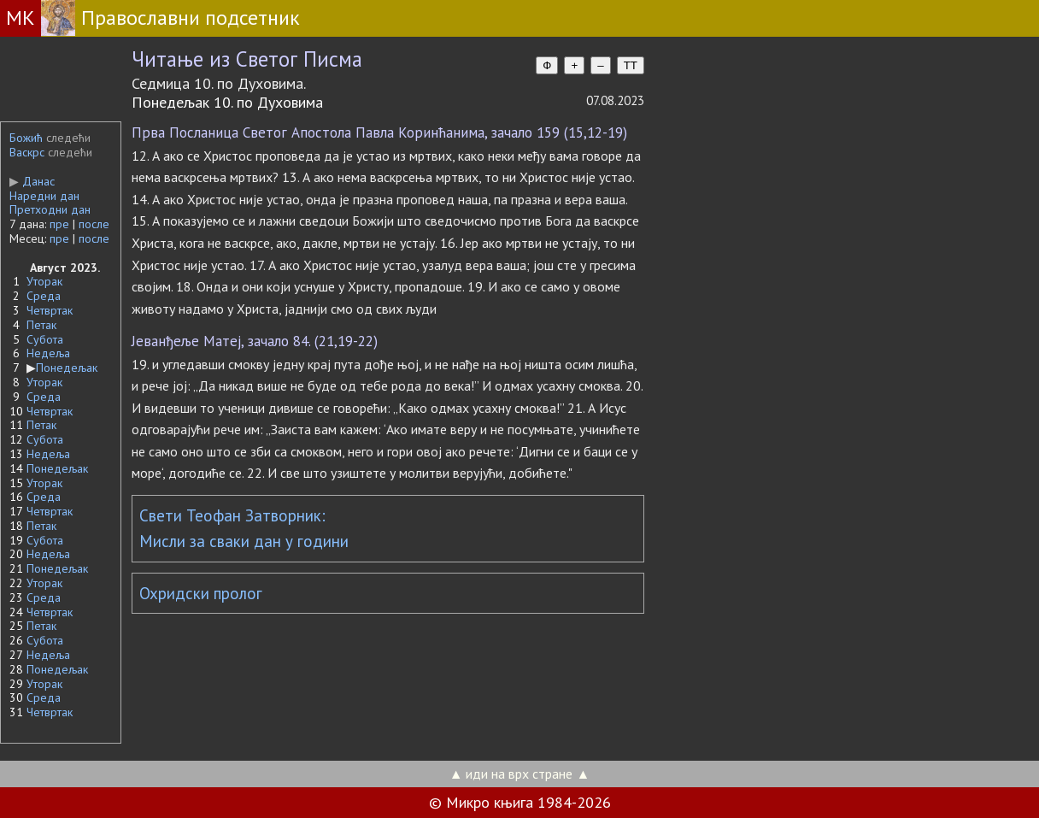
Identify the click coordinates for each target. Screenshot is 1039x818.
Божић (26, 137)
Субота (44, 339)
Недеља (48, 353)
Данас (32, 181)
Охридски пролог (200, 593)
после (94, 224)
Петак (41, 324)
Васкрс (26, 152)
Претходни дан (50, 209)
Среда (43, 295)
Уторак (44, 281)
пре (59, 224)
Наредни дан (44, 195)
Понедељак (66, 367)
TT (630, 65)
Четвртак (49, 310)
